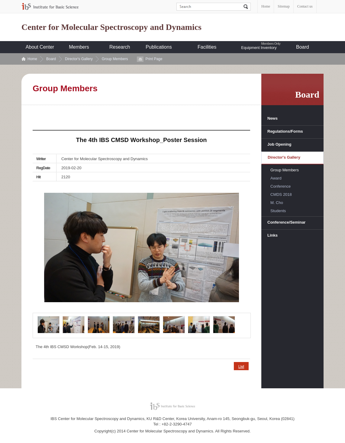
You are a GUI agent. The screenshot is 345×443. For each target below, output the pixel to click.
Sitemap (283, 6)
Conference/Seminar (286, 222)
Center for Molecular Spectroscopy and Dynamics (111, 27)
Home (265, 6)
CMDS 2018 (281, 194)
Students (278, 211)
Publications (159, 47)
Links (272, 235)
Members (79, 47)
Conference (280, 186)
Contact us (305, 6)
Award (276, 178)
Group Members (115, 59)
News (272, 118)
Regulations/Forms (285, 131)
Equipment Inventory (258, 47)
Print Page (153, 59)
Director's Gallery (79, 59)
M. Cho (276, 202)
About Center (40, 47)
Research (119, 47)
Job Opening (279, 144)
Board (302, 47)
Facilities (207, 47)
